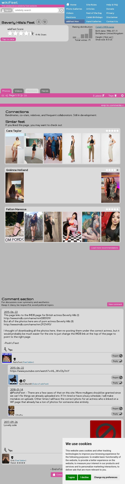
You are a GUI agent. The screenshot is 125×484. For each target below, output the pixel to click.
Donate (110, 9)
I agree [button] (71, 477)
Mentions (71, 17)
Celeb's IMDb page (105, 27)
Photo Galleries (74, 9)
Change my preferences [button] (105, 477)
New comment (115, 304)
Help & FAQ (112, 4)
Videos (69, 13)
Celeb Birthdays (94, 17)
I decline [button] (84, 477)
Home (73, 4)
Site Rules (91, 4)
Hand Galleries (93, 21)
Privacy (110, 13)
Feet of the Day (94, 13)
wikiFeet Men (72, 21)
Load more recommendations (104, 248)
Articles (90, 9)
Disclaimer (112, 17)
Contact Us (112, 21)
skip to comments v (112, 105)
